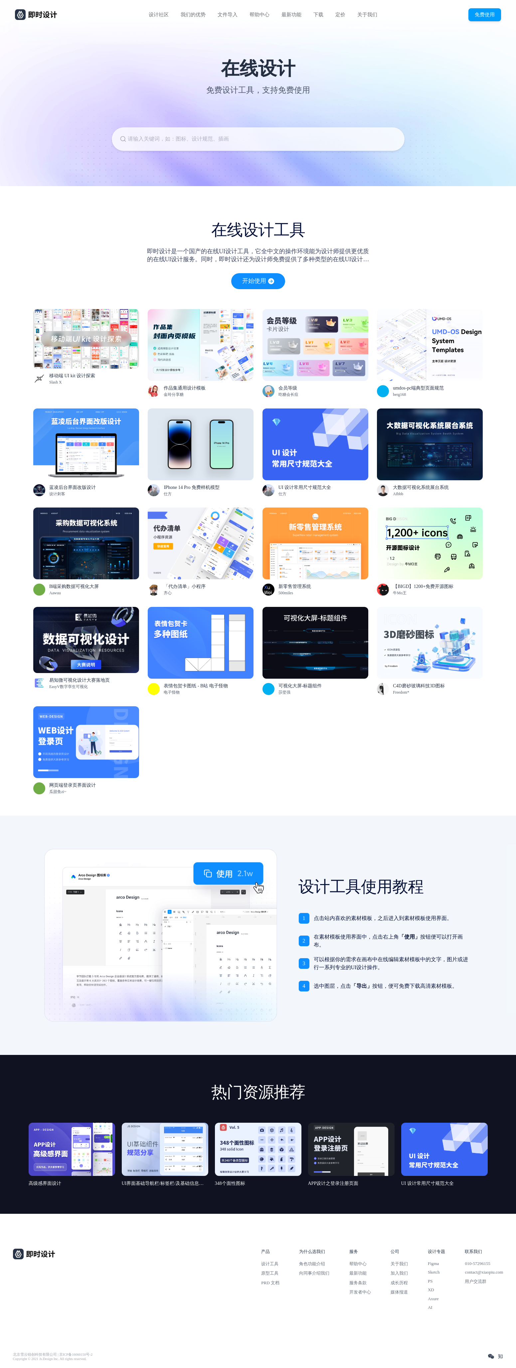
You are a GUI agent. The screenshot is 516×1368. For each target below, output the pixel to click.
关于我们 (367, 14)
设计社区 (159, 14)
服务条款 (358, 1282)
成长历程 (399, 1282)
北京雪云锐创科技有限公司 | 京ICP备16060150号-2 (52, 1354)
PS (430, 1281)
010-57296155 (477, 1263)
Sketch (434, 1272)
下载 (318, 14)
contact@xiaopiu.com (484, 1272)
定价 (340, 14)
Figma (433, 1263)
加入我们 (399, 1273)
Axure (433, 1298)
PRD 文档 (270, 1282)
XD (431, 1289)
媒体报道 (399, 1292)
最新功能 (291, 14)
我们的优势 (193, 14)
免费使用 (485, 14)
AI (430, 1307)
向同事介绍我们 (314, 1273)
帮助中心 (259, 14)
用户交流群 (475, 1281)
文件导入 (228, 14)
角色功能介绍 (312, 1263)
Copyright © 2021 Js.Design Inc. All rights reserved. (49, 1359)
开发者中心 (360, 1292)
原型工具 (269, 1273)
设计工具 (269, 1263)
